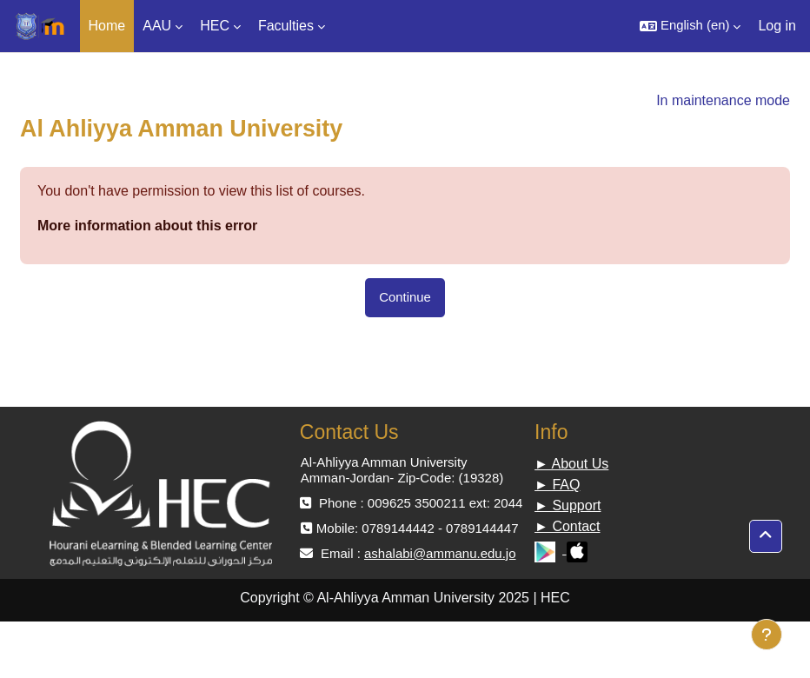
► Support (567, 505)
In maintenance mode (723, 100)
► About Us (571, 463)
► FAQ (557, 484)
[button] (690, 26)
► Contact (567, 526)
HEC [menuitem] (214, 25)
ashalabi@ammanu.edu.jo (440, 553)
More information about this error (147, 225)
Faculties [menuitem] (286, 25)
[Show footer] (766, 634)
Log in (777, 25)
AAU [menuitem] (157, 25)
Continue (404, 297)
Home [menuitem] (107, 25)
